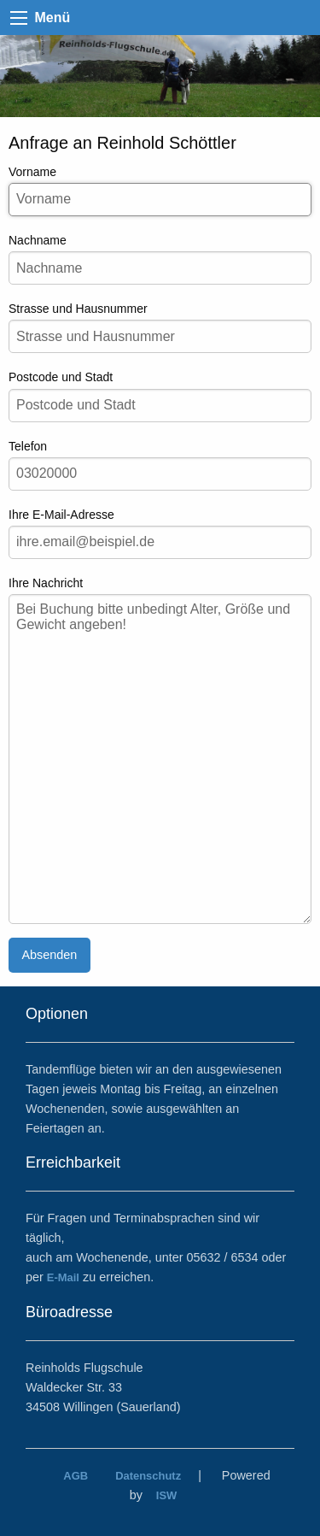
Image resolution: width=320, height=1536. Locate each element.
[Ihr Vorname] (160, 199)
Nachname (160, 259)
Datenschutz (148, 1475)
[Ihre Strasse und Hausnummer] (160, 336)
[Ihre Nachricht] (160, 759)
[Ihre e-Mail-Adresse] (160, 542)
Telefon (160, 465)
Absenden (49, 955)
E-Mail (63, 1277)
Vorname (160, 190)
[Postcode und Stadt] (160, 405)
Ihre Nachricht (160, 750)
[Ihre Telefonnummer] (160, 474)
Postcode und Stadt (160, 395)
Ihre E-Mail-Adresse (160, 533)
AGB (75, 1475)
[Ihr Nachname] (160, 268)
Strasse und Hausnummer (160, 327)
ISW (166, 1495)
